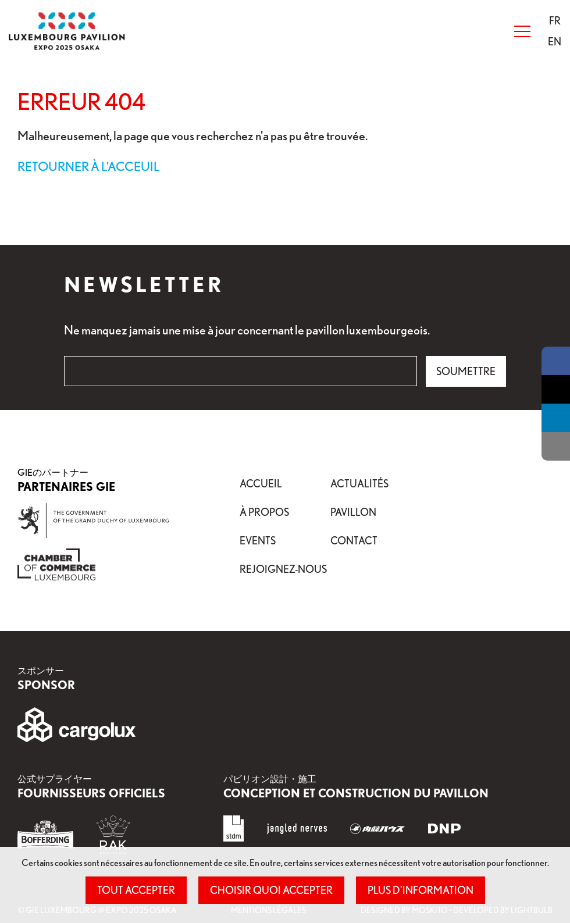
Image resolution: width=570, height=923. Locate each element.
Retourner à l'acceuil (88, 166)
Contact (353, 540)
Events (258, 540)
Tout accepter (136, 890)
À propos (264, 512)
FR (555, 20)
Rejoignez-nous (283, 569)
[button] (555, 20)
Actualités (359, 483)
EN (554, 41)
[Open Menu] (522, 31)
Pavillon (353, 512)
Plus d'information (420, 890)
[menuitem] (554, 21)
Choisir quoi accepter (271, 890)
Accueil (261, 483)
